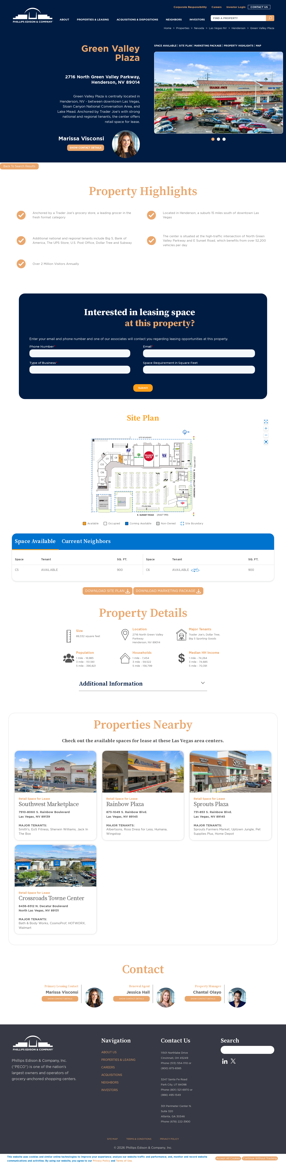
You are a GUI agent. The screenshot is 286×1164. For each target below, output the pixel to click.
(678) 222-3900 (180, 1121)
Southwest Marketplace (49, 804)
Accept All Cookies (228, 1158)
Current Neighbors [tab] (86, 541)
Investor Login (235, 7)
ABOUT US (109, 1052)
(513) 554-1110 (179, 1063)
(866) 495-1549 (171, 1094)
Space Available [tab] (35, 541)
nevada (199, 28)
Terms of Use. (124, 1160)
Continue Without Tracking (260, 1158)
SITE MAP (112, 1139)
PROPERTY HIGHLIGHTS (238, 45)
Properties (182, 28)
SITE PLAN (185, 45)
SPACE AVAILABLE (165, 45)
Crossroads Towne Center (51, 898)
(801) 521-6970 (179, 1089)
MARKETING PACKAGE (207, 45)
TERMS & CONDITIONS (138, 1139)
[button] (163, 96)
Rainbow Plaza (125, 804)
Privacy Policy (101, 1160)
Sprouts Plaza (211, 804)
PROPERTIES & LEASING (118, 1059)
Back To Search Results (19, 166)
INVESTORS (197, 19)
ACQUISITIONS (111, 1075)
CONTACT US (259, 7)
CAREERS (108, 1067)
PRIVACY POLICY (169, 1139)
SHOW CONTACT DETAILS (85, 147)
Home (167, 28)
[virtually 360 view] (195, 570)
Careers (217, 7)
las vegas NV (218, 28)
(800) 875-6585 (171, 1068)
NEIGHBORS (174, 19)
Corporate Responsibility (190, 7)
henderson (238, 28)
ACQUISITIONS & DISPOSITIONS (137, 19)
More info (139, 1160)
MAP (258, 45)
